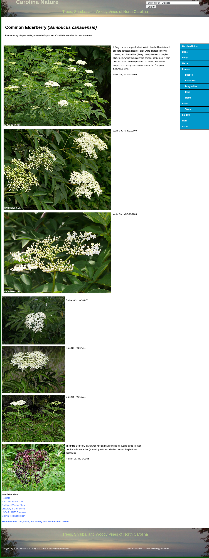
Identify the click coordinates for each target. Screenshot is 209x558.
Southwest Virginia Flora (13, 505)
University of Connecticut (13, 508)
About (185, 126)
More (184, 120)
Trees (186, 109)
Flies (186, 92)
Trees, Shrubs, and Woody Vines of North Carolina (105, 11)
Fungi (185, 57)
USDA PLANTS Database (14, 512)
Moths (186, 98)
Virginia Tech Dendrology (13, 516)
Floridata (6, 498)
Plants (185, 103)
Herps (185, 63)
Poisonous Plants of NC (13, 501)
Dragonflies (189, 86)
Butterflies (189, 80)
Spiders (186, 115)
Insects (186, 69)
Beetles (187, 75)
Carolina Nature (190, 46)
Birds (185, 52)
